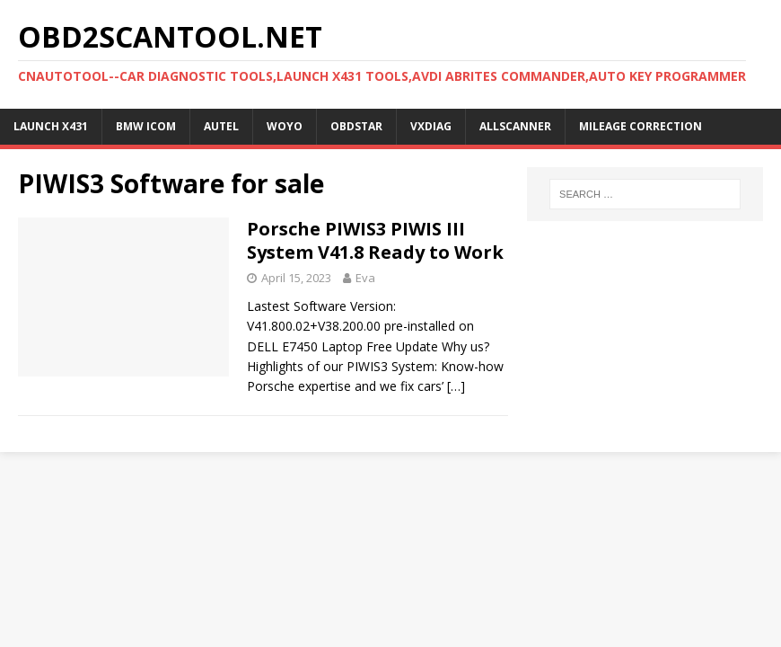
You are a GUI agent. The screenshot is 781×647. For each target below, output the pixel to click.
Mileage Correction (640, 126)
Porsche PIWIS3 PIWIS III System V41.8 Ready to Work (375, 240)
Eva (365, 278)
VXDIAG (431, 126)
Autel (221, 126)
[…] (456, 385)
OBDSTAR (356, 126)
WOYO (285, 126)
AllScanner (515, 126)
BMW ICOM (146, 126)
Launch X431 (50, 126)
